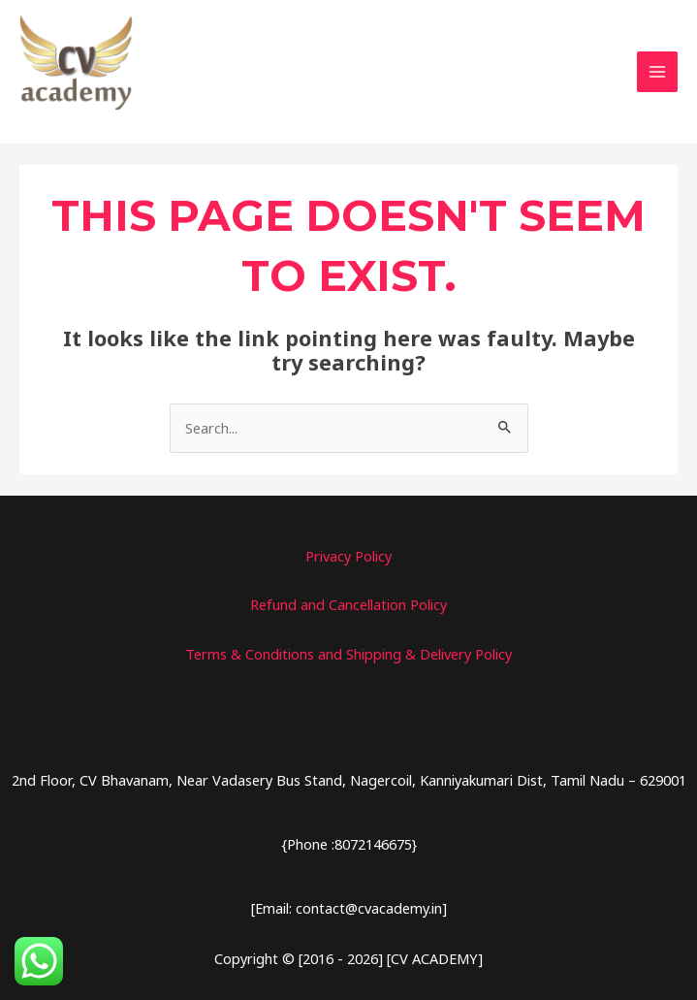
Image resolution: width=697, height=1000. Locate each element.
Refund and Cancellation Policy (348, 607)
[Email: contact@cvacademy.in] (349, 909)
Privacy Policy (348, 558)
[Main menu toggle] (657, 73)
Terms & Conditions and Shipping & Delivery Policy (348, 656)
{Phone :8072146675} (349, 846)
